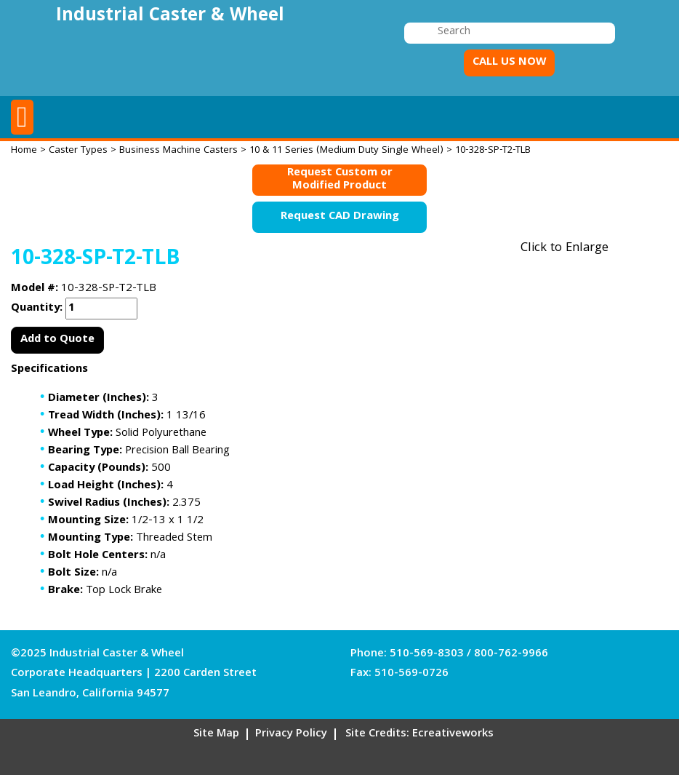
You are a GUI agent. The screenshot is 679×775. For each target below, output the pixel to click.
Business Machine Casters (178, 151)
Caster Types (78, 151)
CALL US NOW (509, 62)
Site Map (216, 734)
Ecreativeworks (453, 734)
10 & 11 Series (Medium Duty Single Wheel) (346, 151)
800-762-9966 (511, 654)
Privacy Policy (291, 734)
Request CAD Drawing (340, 216)
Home (24, 151)
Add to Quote (57, 339)
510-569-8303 (427, 654)
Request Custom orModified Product (340, 180)
